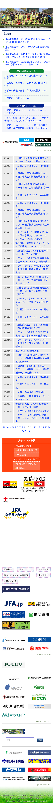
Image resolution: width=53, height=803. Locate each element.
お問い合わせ (10, 581)
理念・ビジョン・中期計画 (16, 575)
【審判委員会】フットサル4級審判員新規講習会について (27, 48)
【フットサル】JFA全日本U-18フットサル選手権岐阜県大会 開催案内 (32, 269)
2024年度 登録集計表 (27, 350)
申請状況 (21, 454)
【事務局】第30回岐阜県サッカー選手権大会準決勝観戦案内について (32, 213)
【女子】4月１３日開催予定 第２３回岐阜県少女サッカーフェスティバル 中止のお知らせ (32, 235)
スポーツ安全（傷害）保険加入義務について (25, 92)
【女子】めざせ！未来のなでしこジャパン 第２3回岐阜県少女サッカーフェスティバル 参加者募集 (32, 416)
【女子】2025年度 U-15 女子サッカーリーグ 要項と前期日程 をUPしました (32, 280)
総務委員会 (43, 569)
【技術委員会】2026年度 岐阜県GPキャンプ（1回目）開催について (27, 41)
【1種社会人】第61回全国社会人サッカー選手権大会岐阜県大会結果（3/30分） (32, 358)
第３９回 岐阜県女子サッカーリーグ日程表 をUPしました (32, 244)
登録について (25, 569)
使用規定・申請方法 (26, 450)
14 (42, 427)
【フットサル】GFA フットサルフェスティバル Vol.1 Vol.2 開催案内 (32, 302)
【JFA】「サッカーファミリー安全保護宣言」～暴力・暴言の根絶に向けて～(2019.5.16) (26, 126)
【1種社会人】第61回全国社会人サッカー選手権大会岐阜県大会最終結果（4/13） (32, 224)
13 (39, 427)
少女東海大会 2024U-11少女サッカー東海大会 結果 (31, 405)
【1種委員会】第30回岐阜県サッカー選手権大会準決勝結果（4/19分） (32, 187)
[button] (3, 18)
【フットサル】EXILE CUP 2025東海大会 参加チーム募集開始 (31, 333)
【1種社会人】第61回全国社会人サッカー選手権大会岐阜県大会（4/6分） (32, 291)
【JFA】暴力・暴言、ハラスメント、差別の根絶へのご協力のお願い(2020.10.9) (26, 119)
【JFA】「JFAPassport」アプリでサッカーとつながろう (25, 111)
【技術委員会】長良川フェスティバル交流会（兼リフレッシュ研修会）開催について (27, 55)
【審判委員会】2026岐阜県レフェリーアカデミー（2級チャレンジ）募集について (28, 63)
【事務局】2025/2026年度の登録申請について (25, 77)
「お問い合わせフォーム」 (17, 98)
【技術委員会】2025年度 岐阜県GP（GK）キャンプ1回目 (31, 252)
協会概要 (8, 569)
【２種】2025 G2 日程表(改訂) (30, 391)
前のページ (8, 427)
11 (31, 427)
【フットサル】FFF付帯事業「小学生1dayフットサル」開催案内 (32, 259)
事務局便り (43, 575)
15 (46, 427)
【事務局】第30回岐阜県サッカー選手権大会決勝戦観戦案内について (32, 176)
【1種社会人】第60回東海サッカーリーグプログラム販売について (32, 159)
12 (35, 427)
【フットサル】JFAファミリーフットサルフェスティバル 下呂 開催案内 (31, 343)
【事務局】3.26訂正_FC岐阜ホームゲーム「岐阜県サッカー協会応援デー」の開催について (32, 369)
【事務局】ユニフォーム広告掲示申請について (25, 84)
